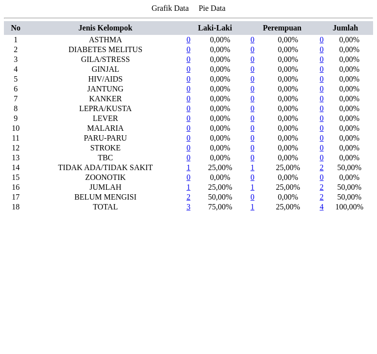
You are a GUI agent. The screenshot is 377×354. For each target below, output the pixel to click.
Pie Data (212, 8)
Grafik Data (170, 8)
